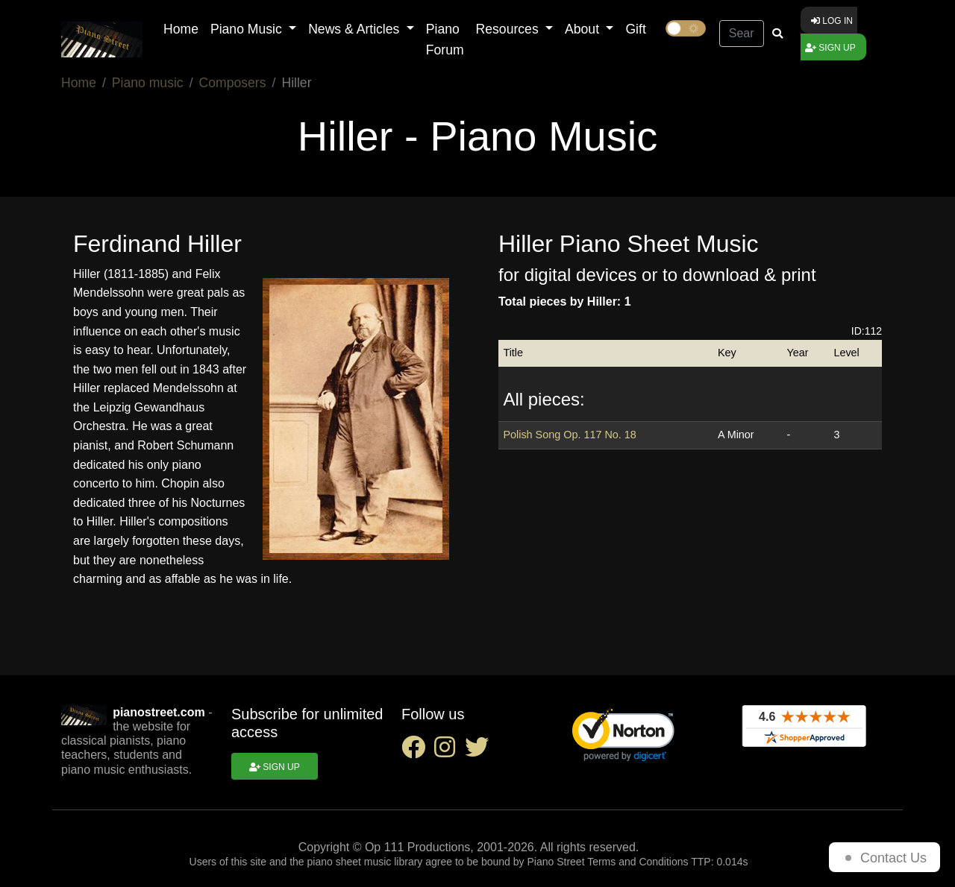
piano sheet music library (365, 862)
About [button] (584, 29)
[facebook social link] (417, 751)
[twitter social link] (480, 751)
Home (180, 29)
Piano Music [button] (248, 29)
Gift (635, 29)
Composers (232, 82)
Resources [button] (509, 29)
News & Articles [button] (355, 29)
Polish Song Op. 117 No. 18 (569, 435)
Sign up (830, 47)
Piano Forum (445, 39)
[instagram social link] (449, 751)
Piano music (148, 82)
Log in (832, 21)
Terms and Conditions (637, 862)
